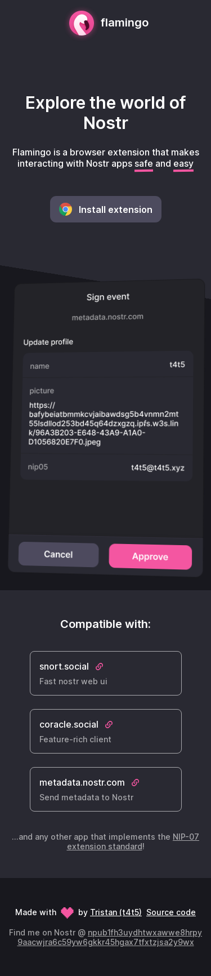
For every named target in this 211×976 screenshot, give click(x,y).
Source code (171, 912)
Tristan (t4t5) (116, 912)
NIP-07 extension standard (133, 841)
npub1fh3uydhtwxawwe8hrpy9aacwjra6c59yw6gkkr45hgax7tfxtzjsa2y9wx (110, 937)
